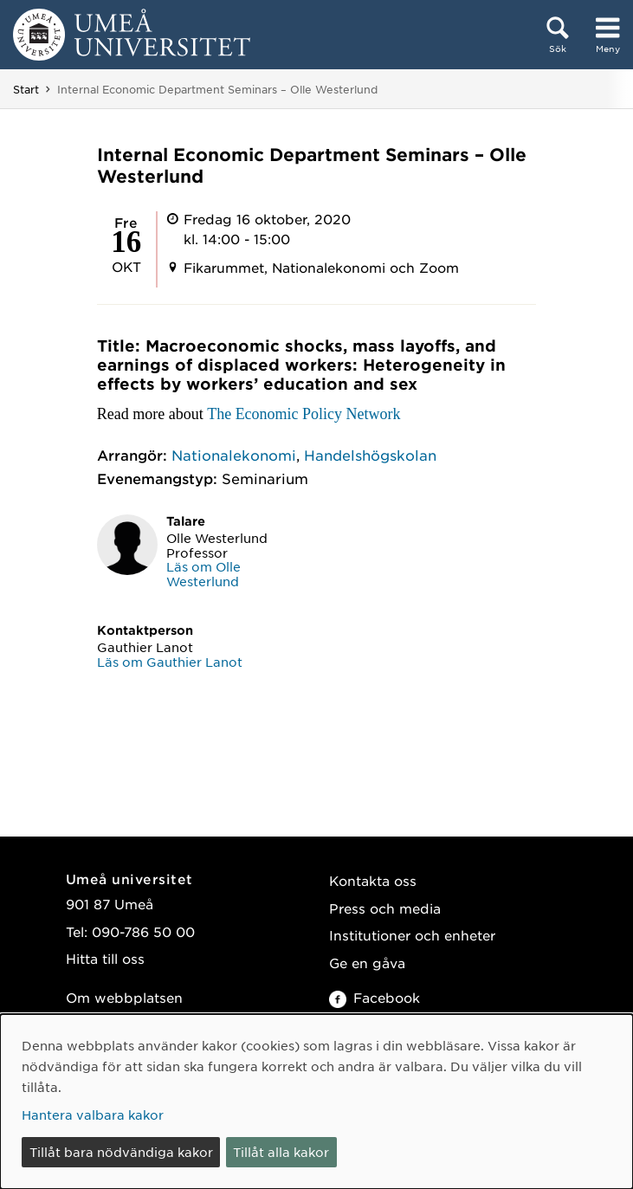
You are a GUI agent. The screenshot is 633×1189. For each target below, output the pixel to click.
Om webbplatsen (124, 997)
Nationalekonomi (233, 454)
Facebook (374, 997)
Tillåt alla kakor (281, 1152)
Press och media (385, 908)
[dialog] (316, 1101)
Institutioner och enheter (412, 935)
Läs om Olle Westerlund (203, 574)
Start (26, 89)
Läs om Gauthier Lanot (169, 661)
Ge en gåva (367, 962)
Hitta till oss (105, 958)
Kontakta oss (373, 880)
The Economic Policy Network (303, 414)
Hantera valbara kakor (93, 1114)
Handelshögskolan (370, 454)
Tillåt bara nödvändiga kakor (121, 1152)
